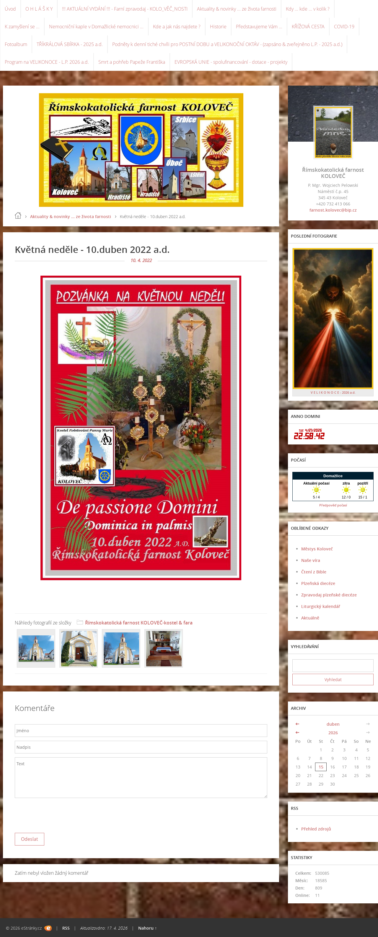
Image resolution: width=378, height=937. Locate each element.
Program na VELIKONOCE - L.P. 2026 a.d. (47, 62)
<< (298, 724)
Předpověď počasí (333, 505)
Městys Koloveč (317, 549)
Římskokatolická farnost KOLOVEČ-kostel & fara (139, 622)
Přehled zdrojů (316, 829)
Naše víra (310, 560)
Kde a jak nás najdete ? (177, 26)
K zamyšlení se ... (22, 26)
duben (333, 724)
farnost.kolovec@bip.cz (333, 210)
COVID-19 (344, 26)
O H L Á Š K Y (39, 9)
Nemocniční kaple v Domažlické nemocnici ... (96, 26)
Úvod (10, 9)
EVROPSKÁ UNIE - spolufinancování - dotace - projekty (231, 62)
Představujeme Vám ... (259, 26)
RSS (66, 928)
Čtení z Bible (313, 572)
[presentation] (60, 813)
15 (321, 767)
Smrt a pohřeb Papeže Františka (131, 62)
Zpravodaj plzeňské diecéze (329, 595)
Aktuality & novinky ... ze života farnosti (236, 9)
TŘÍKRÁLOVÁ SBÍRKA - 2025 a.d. (70, 44)
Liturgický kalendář (320, 606)
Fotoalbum (16, 44)
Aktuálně (310, 618)
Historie (218, 26)
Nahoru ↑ (147, 928)
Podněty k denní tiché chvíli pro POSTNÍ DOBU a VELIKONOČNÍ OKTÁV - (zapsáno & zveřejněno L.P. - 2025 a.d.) (227, 44)
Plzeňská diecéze (318, 583)
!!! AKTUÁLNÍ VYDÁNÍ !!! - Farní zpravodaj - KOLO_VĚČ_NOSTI (125, 9)
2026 (333, 732)
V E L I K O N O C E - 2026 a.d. (333, 392)
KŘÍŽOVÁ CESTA (308, 26)
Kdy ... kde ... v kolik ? (308, 9)
